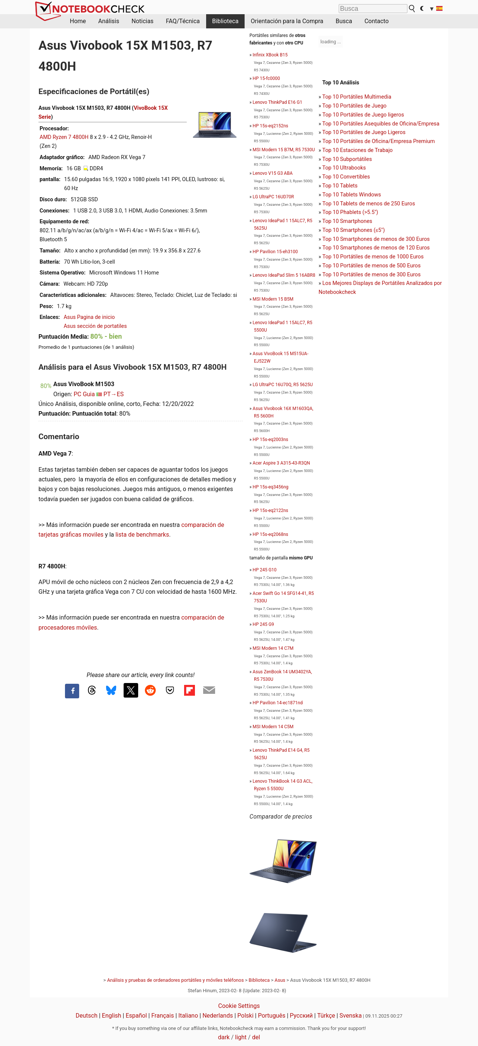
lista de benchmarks (142, 534)
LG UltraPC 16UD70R (273, 196)
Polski (246, 1015)
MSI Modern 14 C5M (273, 726)
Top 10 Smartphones (347, 221)
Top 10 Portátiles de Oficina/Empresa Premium (378, 141)
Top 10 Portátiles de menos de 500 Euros (371, 266)
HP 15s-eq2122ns (270, 510)
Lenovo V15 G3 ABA (273, 173)
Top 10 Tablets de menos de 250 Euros (368, 204)
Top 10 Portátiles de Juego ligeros (363, 115)
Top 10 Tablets (339, 186)
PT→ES (113, 394)
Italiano (188, 1015)
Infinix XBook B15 (270, 55)
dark (224, 1037)
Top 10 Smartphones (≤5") (353, 230)
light (241, 1037)
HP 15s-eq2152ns (270, 125)
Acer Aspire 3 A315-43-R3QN (281, 463)
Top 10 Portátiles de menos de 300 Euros (371, 274)
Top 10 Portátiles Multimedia (356, 97)
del (256, 1037)
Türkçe (326, 1015)
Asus (279, 980)
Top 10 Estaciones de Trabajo (357, 150)
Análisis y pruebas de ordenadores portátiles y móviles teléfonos (175, 980)
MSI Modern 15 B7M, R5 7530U (284, 149)
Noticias (142, 21)
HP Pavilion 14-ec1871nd (278, 702)
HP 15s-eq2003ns (270, 439)
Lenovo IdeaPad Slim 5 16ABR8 (284, 275)
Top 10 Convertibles (346, 177)
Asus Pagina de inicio (89, 317)
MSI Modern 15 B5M (273, 299)
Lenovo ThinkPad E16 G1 (277, 102)
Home (78, 21)
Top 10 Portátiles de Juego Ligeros (364, 132)
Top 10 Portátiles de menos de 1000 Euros (372, 257)
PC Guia (84, 394)
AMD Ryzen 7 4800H (64, 137)
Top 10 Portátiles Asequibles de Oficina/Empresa (381, 124)
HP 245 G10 (265, 569)
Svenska (350, 1015)
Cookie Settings (239, 1005)
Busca (344, 21)
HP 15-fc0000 (266, 78)
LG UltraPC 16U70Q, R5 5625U (283, 384)
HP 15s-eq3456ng (271, 487)
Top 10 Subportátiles (347, 159)
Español (136, 1015)
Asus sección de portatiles (95, 326)
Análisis (108, 21)
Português (272, 1015)
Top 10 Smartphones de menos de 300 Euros (375, 239)
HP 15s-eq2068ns (270, 534)
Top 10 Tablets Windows (351, 195)
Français (162, 1015)
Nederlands (217, 1015)
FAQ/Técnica (183, 21)
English (111, 1015)
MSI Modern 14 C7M (273, 648)
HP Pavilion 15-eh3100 (275, 251)
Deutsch (86, 1015)
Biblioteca (225, 21)
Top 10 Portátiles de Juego (354, 106)
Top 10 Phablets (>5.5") (350, 212)
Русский (301, 1015)
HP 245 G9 (263, 624)
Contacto (376, 21)
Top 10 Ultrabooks (344, 168)
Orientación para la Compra (287, 21)
